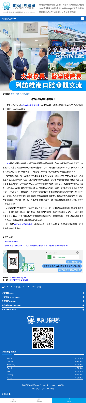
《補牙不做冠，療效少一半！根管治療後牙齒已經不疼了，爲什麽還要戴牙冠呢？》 (36, 246)
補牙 (8, 163)
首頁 (12, 94)
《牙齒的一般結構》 (11, 242)
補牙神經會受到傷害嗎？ (31, 105)
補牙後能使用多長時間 (19, 280)
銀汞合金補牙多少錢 (18, 278)
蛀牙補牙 (27, 94)
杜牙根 (19, 94)
